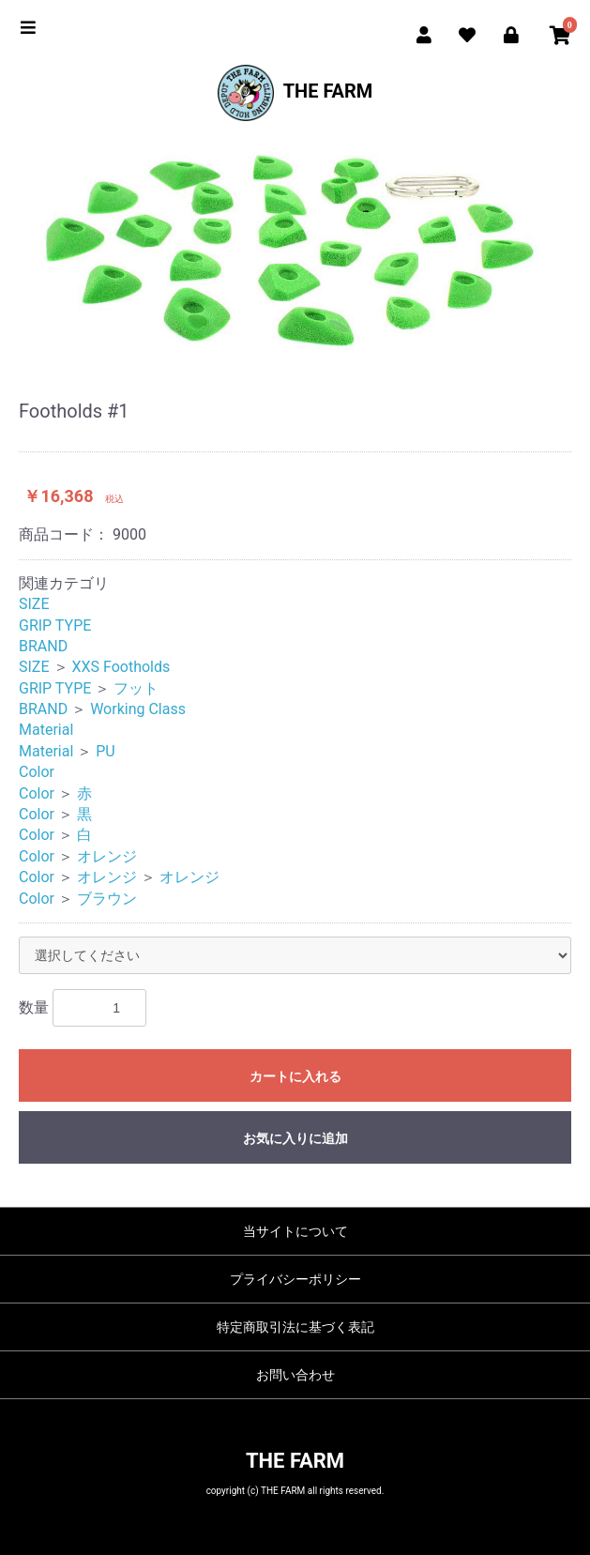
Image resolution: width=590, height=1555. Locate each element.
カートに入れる (295, 1076)
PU (105, 751)
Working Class (138, 709)
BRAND (43, 646)
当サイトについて (295, 1231)
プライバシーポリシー (295, 1279)
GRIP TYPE (55, 625)
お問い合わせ (295, 1374)
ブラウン (107, 898)
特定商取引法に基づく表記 (295, 1326)
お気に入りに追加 (295, 1138)
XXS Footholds (120, 667)
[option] (295, 249)
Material (46, 730)
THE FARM (295, 93)
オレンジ (107, 856)
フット (136, 688)
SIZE (34, 604)
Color (36, 772)
